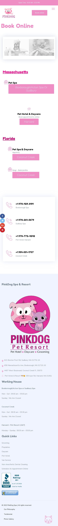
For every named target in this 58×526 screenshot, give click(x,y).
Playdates (6, 447)
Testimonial (8, 514)
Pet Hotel (6, 456)
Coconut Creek (25, 157)
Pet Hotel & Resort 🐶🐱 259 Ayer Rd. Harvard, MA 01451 (27, 376)
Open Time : (22, 3)
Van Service (6, 460)
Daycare (5, 451)
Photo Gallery (9, 519)
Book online (39, 13)
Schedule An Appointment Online (15, 469)
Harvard (29, 122)
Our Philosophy (9, 509)
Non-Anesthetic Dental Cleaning (15, 464)
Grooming (5, 443)
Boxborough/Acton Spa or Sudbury (31, 89)
